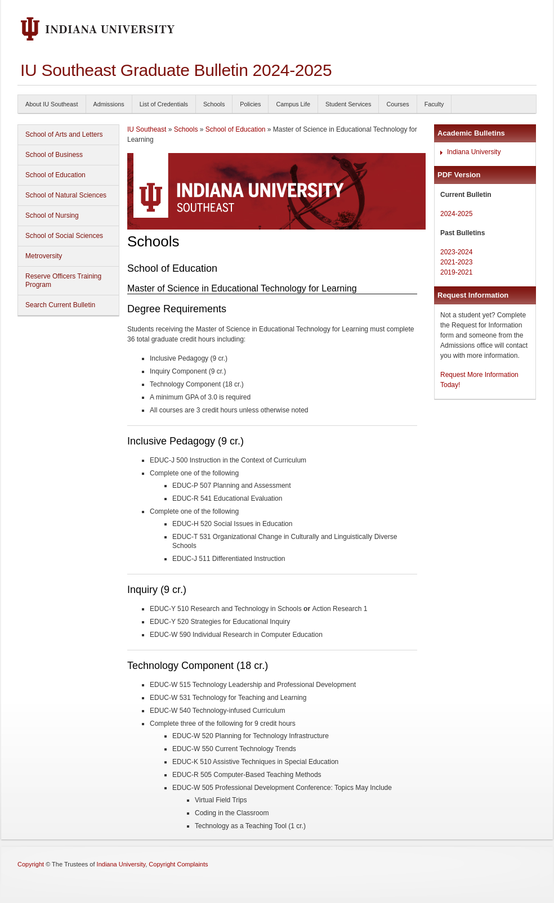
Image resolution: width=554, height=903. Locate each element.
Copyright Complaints (178, 864)
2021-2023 (456, 262)
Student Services (348, 104)
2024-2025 (456, 214)
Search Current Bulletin (60, 305)
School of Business (54, 155)
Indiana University (474, 152)
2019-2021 (456, 272)
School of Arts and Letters (63, 134)
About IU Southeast (51, 104)
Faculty (434, 104)
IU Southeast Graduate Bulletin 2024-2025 (176, 70)
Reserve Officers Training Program (63, 280)
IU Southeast (146, 129)
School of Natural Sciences (65, 195)
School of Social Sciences (64, 236)
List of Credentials (164, 104)
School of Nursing (52, 215)
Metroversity (43, 256)
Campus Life (293, 104)
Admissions (108, 104)
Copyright (30, 864)
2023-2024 (456, 252)
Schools (214, 104)
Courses (397, 104)
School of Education (55, 175)
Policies (250, 104)
